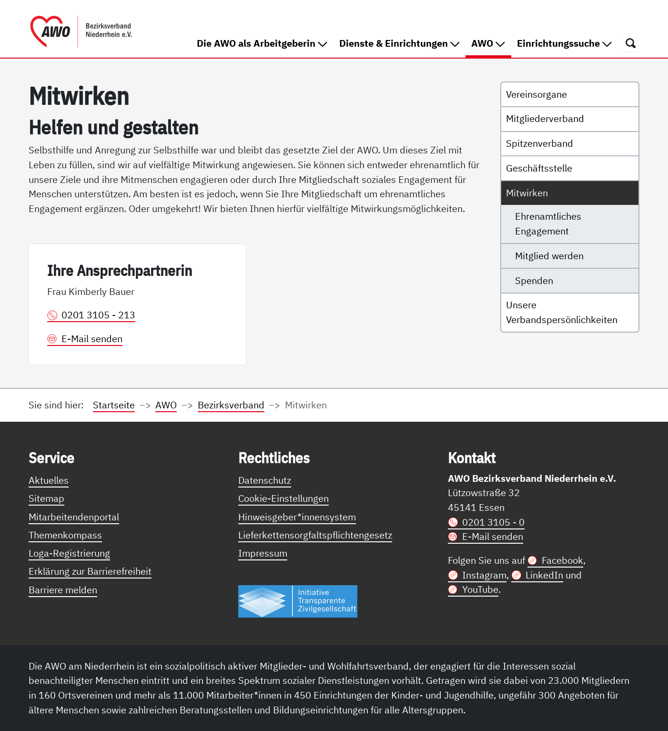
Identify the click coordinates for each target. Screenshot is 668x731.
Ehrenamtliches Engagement (548, 223)
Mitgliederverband (545, 118)
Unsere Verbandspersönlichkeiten (561, 312)
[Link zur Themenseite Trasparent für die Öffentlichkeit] (297, 601)
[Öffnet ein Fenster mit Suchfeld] (630, 43)
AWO (491, 43)
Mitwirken (527, 192)
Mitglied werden (549, 255)
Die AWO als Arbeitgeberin (262, 43)
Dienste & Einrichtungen (399, 43)
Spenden (534, 280)
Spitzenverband (539, 143)
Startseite (114, 404)
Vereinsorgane (536, 94)
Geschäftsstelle (539, 168)
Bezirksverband (231, 404)
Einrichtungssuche (564, 43)
